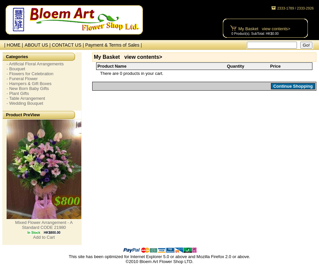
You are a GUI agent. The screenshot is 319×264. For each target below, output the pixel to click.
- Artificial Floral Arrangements (35, 63)
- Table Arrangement (26, 98)
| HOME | (12, 45)
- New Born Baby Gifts (28, 88)
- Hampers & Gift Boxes (29, 83)
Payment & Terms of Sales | (113, 45)
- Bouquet (16, 68)
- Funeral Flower (22, 78)
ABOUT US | (38, 45)
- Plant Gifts (18, 93)
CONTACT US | (68, 45)
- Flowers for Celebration (30, 73)
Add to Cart (44, 237)
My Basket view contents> (264, 28)
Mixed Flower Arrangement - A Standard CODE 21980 (44, 225)
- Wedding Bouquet (25, 103)
